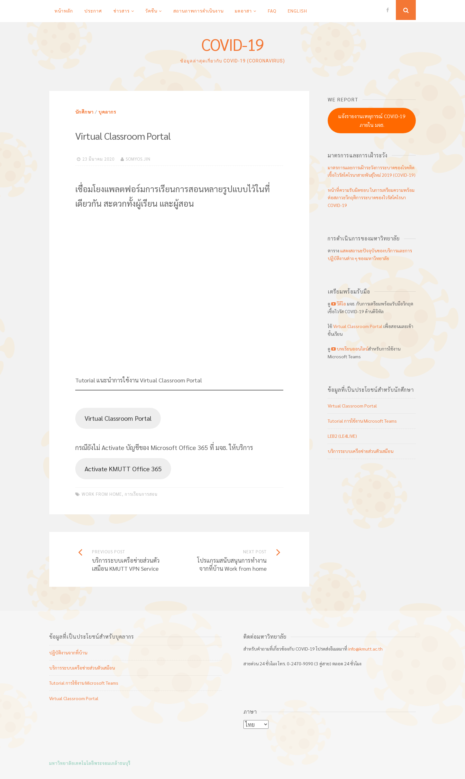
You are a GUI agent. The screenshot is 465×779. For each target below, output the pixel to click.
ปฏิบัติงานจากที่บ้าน (68, 652)
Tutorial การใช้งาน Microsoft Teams (362, 421)
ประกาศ (93, 11)
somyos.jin (138, 159)
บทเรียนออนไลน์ (349, 349)
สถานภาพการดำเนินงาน (198, 11)
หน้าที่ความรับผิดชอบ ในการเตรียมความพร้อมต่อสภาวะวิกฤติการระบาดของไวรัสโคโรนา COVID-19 (371, 197)
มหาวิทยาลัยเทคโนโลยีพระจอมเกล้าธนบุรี (90, 763)
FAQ (272, 11)
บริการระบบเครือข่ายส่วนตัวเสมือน (360, 451)
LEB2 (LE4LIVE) (342, 436)
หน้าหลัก (63, 11)
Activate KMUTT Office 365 (123, 468)
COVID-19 (232, 44)
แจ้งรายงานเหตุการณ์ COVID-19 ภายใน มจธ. (372, 120)
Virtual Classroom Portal (118, 418)
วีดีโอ (338, 303)
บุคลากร (107, 112)
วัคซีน (151, 11)
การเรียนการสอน (141, 494)
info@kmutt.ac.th (365, 649)
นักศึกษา (84, 112)
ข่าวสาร (122, 11)
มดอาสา (243, 11)
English (297, 11)
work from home (102, 494)
